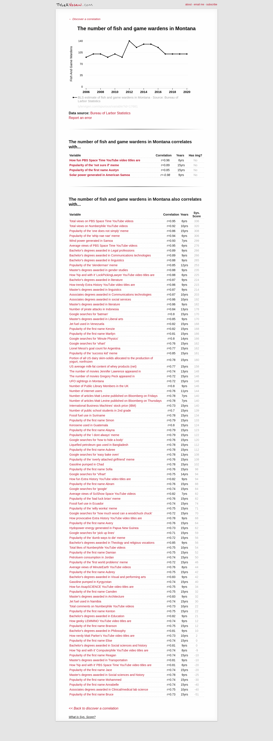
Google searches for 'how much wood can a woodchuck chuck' (110, 513)
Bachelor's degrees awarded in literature (96, 280)
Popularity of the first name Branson (93, 626)
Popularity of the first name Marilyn (92, 333)
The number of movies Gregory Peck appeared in (102, 376)
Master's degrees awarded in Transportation (98, 660)
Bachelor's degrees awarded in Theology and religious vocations (111, 542)
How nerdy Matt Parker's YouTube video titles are (102, 635)
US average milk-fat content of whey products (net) (102, 366)
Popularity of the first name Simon (91, 420)
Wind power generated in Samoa (91, 240)
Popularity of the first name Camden (93, 591)
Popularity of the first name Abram (91, 484)
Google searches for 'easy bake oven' (94, 454)
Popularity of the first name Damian (92, 552)
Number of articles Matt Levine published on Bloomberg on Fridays (113, 396)
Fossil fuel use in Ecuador (86, 503)
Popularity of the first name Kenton (92, 611)
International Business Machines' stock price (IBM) (102, 405)
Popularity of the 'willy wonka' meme (93, 508)
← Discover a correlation (85, 19)
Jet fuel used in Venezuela (86, 324)
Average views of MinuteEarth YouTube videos (100, 567)
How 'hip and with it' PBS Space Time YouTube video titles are (110, 665)
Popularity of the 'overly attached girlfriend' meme (102, 459)
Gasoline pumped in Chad (86, 464)
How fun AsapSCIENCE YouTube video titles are (101, 586)
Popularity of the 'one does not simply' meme (99, 231)
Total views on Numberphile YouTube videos (98, 226)
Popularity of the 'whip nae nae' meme (94, 235)
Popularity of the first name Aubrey (92, 572)
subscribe (211, 4)
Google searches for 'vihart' (87, 343)
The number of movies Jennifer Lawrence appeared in (105, 371)
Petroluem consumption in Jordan (91, 557)
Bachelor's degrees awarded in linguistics (96, 260)
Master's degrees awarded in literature (94, 304)
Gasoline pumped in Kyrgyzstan (90, 582)
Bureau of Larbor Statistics (110, 113)
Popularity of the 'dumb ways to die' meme (97, 537)
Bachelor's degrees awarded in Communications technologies (110, 255)
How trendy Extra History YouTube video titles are (102, 284)
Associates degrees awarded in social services (100, 299)
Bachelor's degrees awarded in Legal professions (101, 250)
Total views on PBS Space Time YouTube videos (101, 221)
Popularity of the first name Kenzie (92, 328)
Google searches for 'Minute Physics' (93, 338)
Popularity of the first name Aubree (92, 449)
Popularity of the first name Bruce (91, 694)
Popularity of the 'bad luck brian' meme (95, 498)
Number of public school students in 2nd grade (100, 410)
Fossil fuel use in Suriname (87, 415)
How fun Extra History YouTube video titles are (100, 479)
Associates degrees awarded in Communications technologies (110, 294)
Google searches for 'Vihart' (87, 474)
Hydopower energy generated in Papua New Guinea (104, 528)
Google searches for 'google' (88, 489)
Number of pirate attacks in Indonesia (94, 309)
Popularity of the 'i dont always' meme (94, 435)
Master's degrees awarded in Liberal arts (96, 319)
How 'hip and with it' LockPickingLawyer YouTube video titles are (111, 275)
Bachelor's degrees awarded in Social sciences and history (108, 645)
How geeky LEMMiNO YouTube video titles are (100, 621)
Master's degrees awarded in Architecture (96, 596)
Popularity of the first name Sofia (90, 469)
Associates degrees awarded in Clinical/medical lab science (108, 689)
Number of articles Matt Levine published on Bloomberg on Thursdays (115, 400)
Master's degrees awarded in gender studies (98, 270)
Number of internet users (85, 391)
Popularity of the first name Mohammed (95, 679)
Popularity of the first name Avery (91, 523)
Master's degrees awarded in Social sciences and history (106, 675)
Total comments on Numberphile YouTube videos (101, 606)
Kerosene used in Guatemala (88, 425)
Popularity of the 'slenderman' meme (93, 265)
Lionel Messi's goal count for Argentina (94, 348)
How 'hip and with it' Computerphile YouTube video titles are (108, 650)
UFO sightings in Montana (86, 381)
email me (199, 4)
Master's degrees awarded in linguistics (95, 289)
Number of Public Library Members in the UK (99, 386)
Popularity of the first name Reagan (92, 655)
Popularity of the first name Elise (90, 640)
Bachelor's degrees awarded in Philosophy (97, 630)
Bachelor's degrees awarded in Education (96, 616)
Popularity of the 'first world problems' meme (98, 562)
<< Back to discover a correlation (93, 708)
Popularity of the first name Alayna (92, 430)
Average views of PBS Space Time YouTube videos (103, 245)
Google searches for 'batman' (88, 314)
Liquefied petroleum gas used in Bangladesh (98, 444)
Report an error (80, 118)
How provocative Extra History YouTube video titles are (105, 518)
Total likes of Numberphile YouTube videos (97, 547)
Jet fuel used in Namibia (85, 601)
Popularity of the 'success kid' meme (93, 353)
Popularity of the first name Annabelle (94, 684)
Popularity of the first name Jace (90, 670)
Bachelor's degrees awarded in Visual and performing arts (107, 577)
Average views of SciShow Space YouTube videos (102, 493)
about (188, 4)
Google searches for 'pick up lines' (92, 533)
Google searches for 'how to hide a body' (96, 440)
